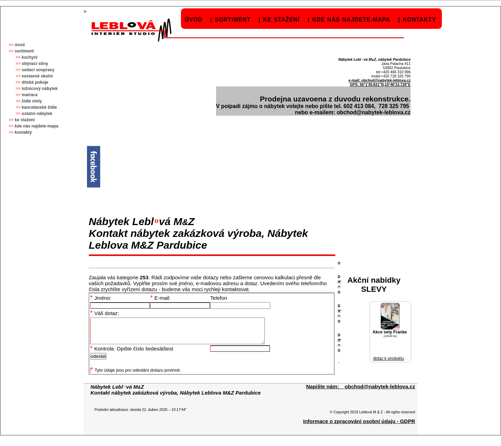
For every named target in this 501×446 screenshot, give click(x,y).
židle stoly (32, 101)
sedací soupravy (38, 69)
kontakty (419, 20)
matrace (30, 94)
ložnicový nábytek (39, 88)
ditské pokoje (35, 82)
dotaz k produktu (388, 358)
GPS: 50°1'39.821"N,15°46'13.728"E (380, 84)
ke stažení (281, 20)
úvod (193, 20)
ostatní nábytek (37, 113)
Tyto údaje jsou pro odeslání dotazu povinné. (135, 375)
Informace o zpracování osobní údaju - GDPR (359, 426)
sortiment (232, 20)
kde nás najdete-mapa (351, 20)
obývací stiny (35, 63)
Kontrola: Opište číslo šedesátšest (131, 354)
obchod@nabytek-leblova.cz (386, 80)
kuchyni (29, 57)
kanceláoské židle (39, 107)
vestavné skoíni (37, 76)
